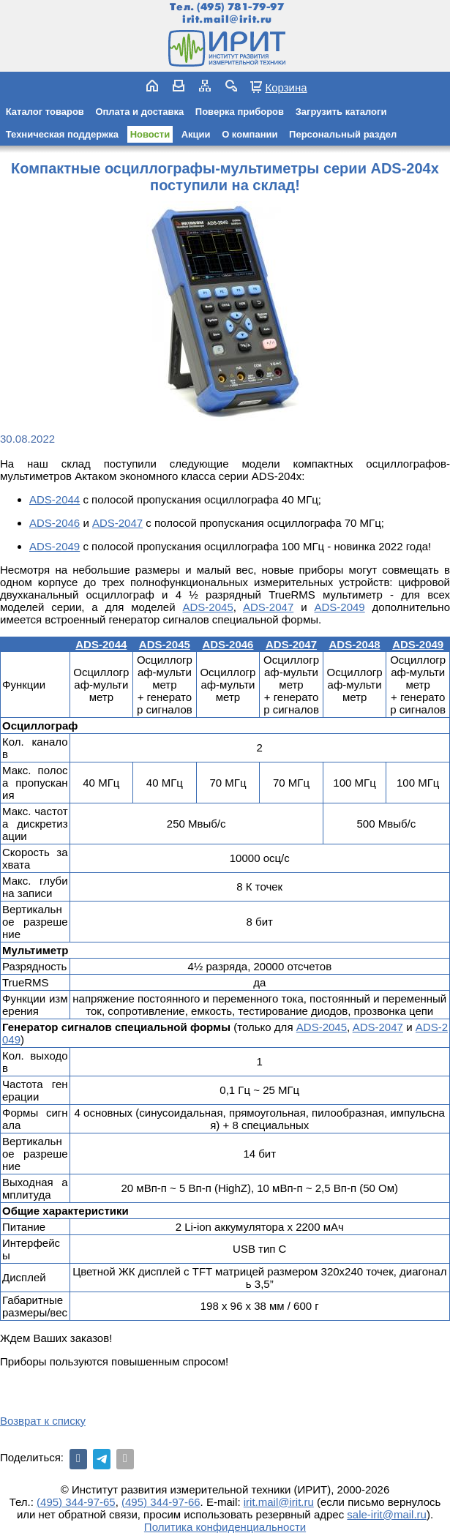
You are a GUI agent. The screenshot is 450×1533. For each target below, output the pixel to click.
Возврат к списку (43, 1420)
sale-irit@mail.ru (387, 1514)
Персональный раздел (343, 134)
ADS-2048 (354, 644)
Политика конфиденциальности (225, 1527)
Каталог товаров (45, 111)
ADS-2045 (208, 607)
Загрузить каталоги (341, 111)
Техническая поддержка (62, 134)
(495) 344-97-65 (76, 1502)
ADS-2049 (54, 546)
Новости (150, 134)
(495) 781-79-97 (240, 6)
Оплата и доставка (139, 111)
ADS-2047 (117, 523)
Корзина (286, 87)
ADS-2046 (54, 523)
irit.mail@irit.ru (227, 19)
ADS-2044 (54, 499)
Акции (196, 134)
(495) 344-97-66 (160, 1502)
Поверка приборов (239, 111)
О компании (249, 134)
